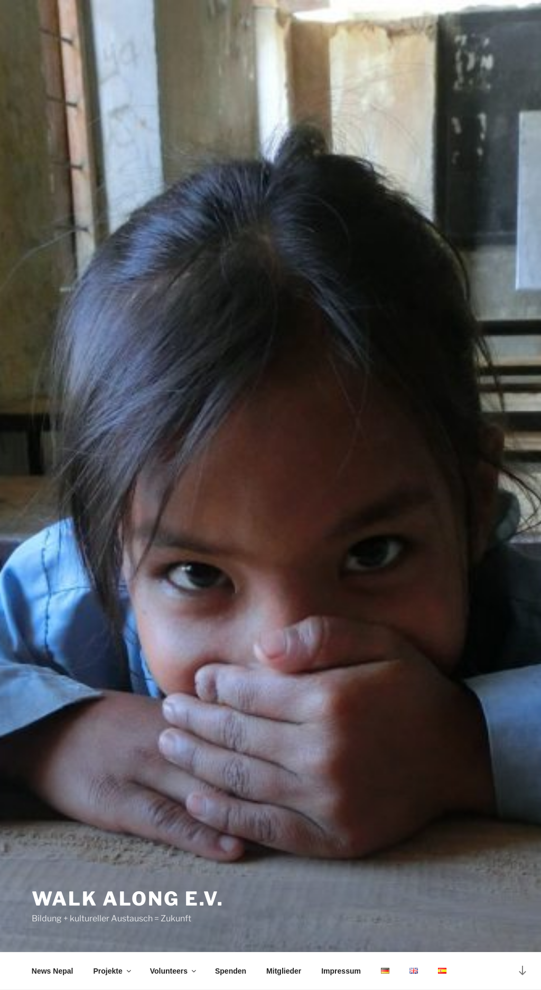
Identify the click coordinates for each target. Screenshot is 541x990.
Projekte (112, 971)
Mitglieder (283, 971)
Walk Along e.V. (128, 898)
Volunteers (174, 971)
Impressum (341, 971)
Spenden (230, 971)
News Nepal (52, 971)
